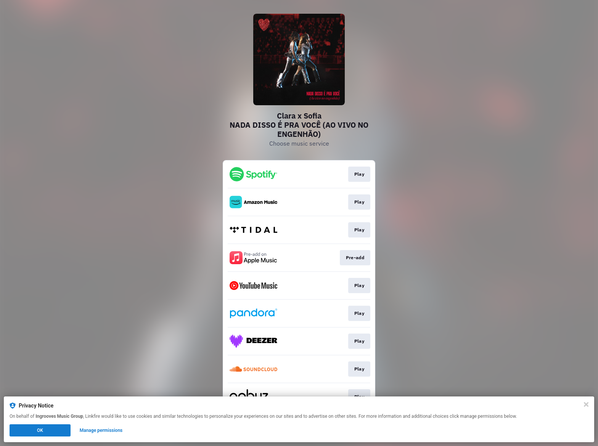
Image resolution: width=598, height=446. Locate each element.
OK (40, 430)
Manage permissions (101, 430)
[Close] (586, 404)
